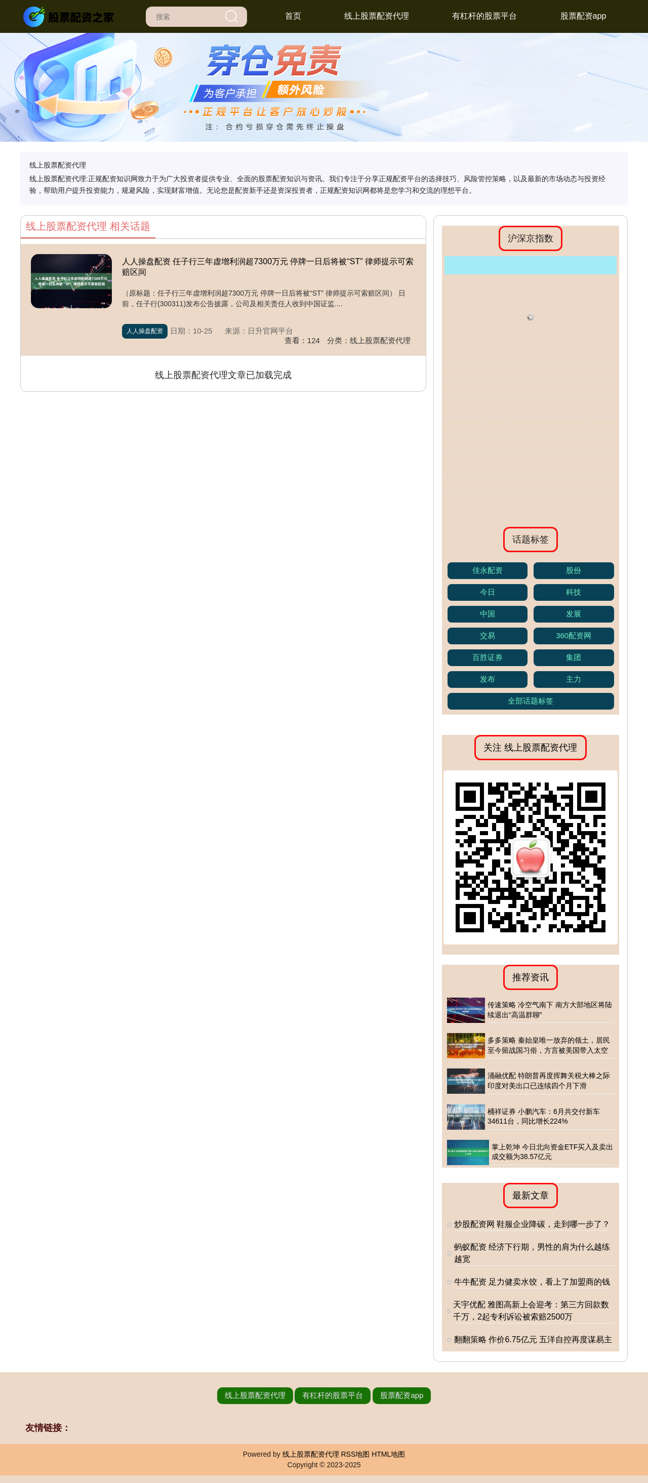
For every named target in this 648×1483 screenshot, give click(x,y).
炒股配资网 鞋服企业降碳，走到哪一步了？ (532, 1224)
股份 (573, 570)
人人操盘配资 (145, 331)
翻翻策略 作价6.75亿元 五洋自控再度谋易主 (533, 1339)
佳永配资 (487, 570)
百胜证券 (487, 657)
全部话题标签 (530, 700)
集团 (573, 657)
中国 (487, 613)
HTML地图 (388, 1454)
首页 (293, 16)
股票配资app (583, 16)
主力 (573, 679)
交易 (487, 635)
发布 (487, 679)
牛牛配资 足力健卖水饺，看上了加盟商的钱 (532, 1282)
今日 (487, 592)
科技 (573, 592)
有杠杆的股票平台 (484, 16)
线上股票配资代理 (376, 16)
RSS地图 (355, 1454)
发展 (573, 613)
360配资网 (573, 635)
